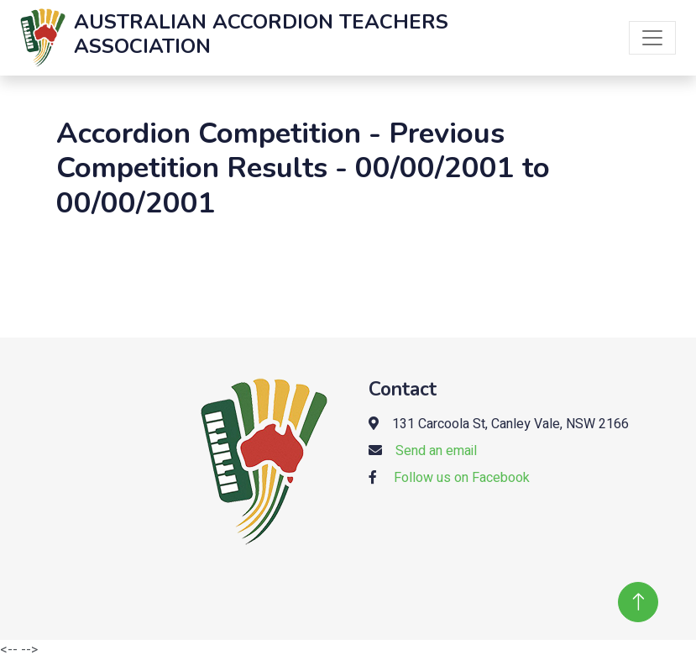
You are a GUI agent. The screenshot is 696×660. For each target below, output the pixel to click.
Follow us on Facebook (462, 478)
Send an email (436, 451)
